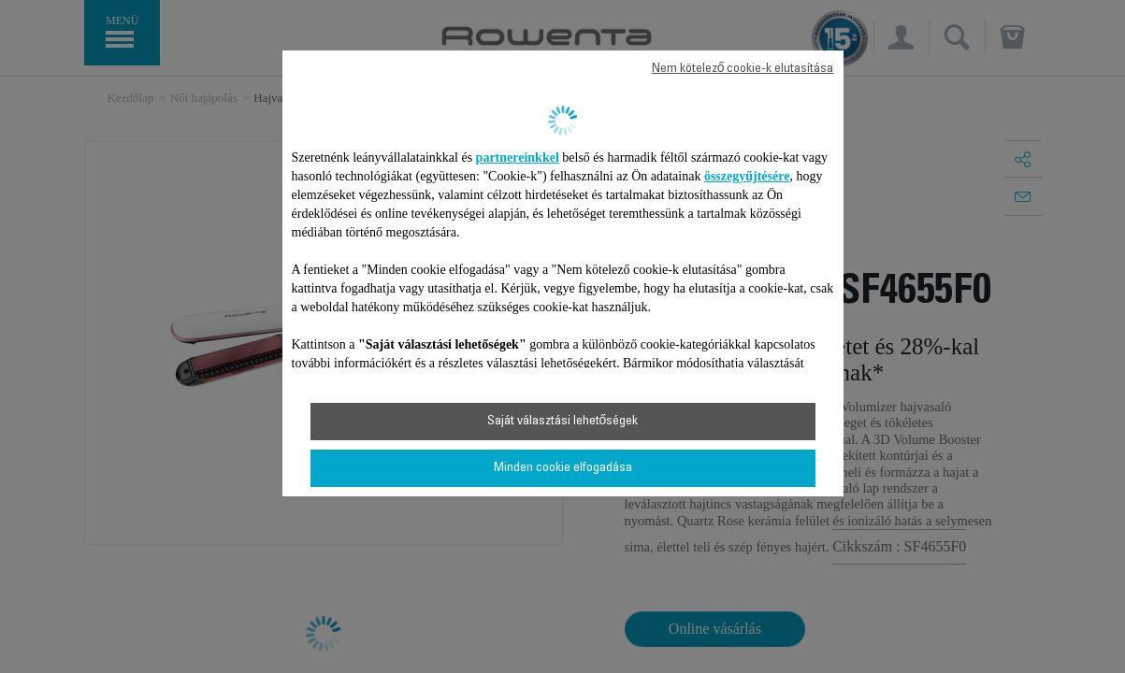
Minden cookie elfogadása (563, 468)
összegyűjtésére (747, 176)
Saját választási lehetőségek (563, 421)
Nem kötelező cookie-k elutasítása (743, 69)
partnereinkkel (517, 157)
